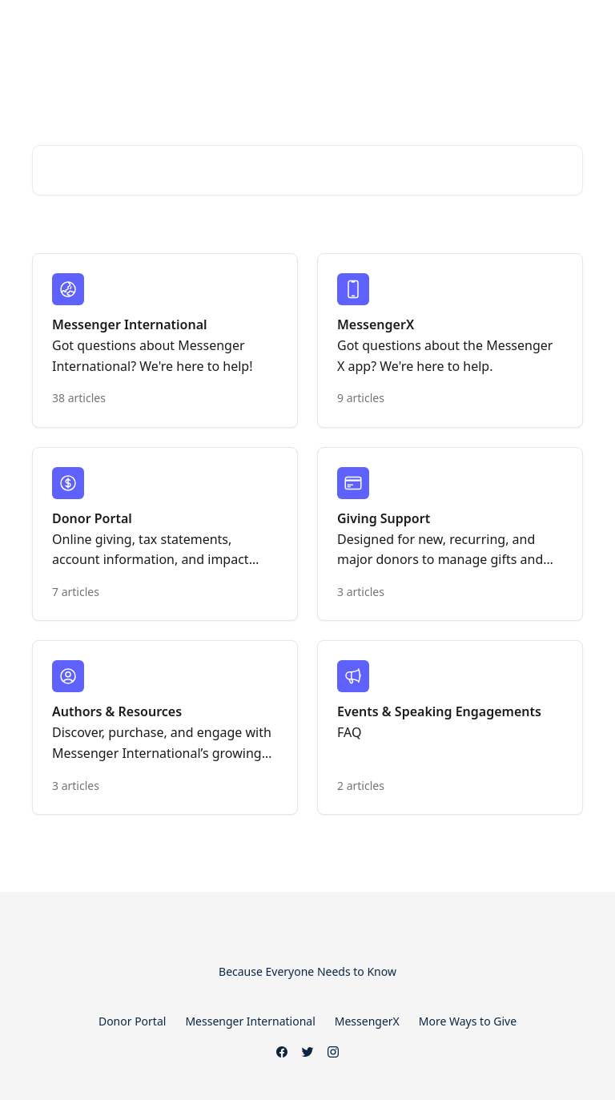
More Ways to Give (468, 1021)
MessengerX (367, 1021)
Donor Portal (132, 1021)
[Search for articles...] (307, 170)
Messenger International (250, 1021)
